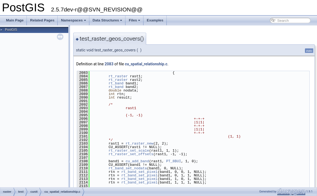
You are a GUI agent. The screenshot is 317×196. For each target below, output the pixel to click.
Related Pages (42, 20)
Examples (155, 20)
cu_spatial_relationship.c (146, 64)
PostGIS (11, 30)
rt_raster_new (139, 143)
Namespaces (73, 20)
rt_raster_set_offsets (130, 154)
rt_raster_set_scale (128, 150)
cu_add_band (137, 161)
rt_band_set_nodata (127, 168)
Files (134, 20)
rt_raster (118, 76)
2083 (109, 64)
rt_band (116, 83)
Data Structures (107, 20)
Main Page (15, 20)
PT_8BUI (173, 161)
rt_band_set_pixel (139, 171)
